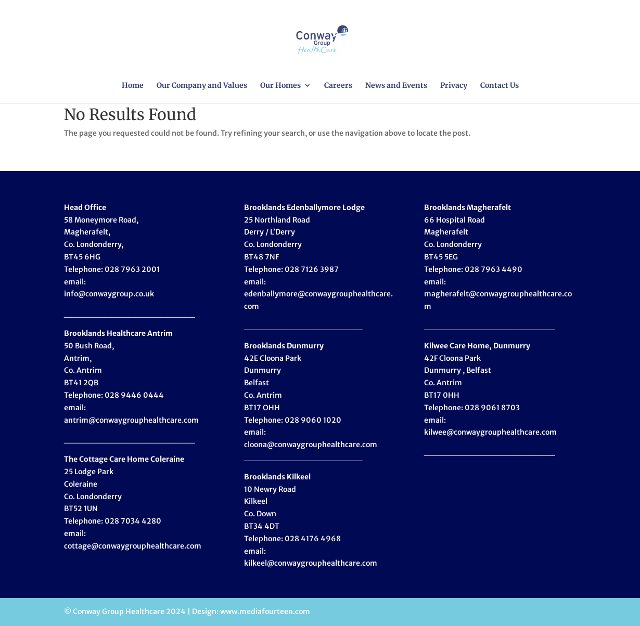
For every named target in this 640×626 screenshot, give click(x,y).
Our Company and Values (202, 86)
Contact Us (499, 86)
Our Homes (280, 86)
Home (133, 86)
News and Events (396, 86)
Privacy (453, 86)
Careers (338, 86)
